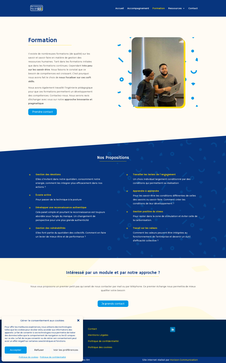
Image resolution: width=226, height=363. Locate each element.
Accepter (15, 349)
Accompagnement (138, 8)
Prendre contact (42, 111)
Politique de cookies (28, 357)
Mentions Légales (98, 335)
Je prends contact (113, 303)
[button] (78, 320)
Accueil (119, 8)
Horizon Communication (184, 359)
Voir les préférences (65, 349)
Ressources (175, 8)
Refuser (39, 349)
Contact (193, 8)
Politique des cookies (100, 347)
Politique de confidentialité (53, 357)
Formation (159, 8)
